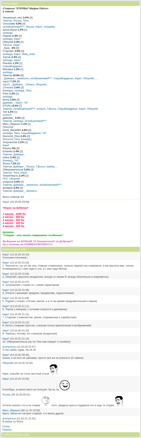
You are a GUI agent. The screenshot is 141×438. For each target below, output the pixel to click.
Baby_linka (28, 54)
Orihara (30, 84)
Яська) (17, 20)
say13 (6, 84)
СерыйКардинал (12, 66)
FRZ (5, 178)
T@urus (7, 44)
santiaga (7, 32)
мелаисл (31, 190)
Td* (26, 102)
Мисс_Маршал (11, 410)
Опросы (7, 429)
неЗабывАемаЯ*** (14, 26)
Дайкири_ (10, 78)
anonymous (9, 346)
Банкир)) (8, 90)
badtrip (50, 166)
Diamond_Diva (11, 139)
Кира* (39, 26)
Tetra (25, 20)
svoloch (41, 108)
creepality (49, 26)
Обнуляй (88, 78)
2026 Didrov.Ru (20, 434)
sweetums (23, 78)
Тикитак (7, 20)
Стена (6, 426)
